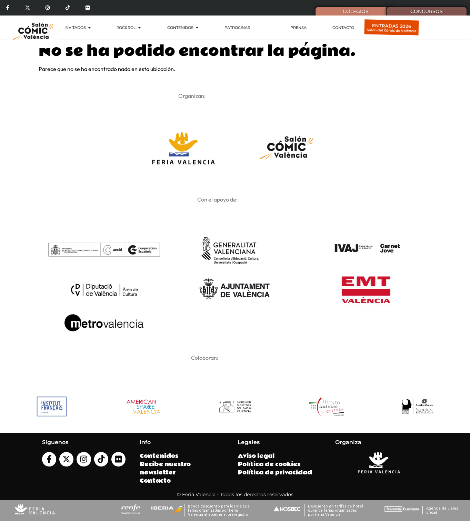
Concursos (426, 11)
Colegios (356, 11)
